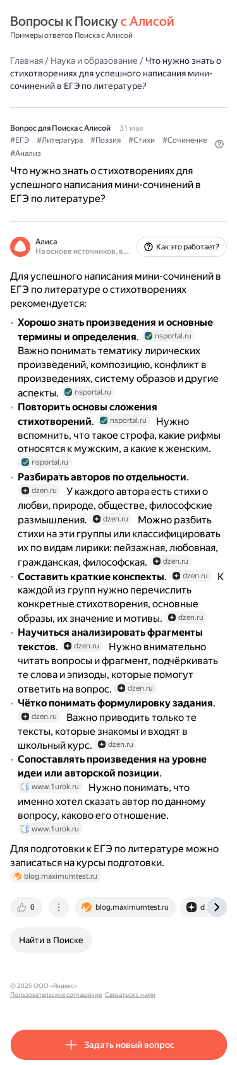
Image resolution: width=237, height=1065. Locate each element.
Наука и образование (94, 61)
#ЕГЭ (19, 140)
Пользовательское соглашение (56, 994)
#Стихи (141, 140)
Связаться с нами (130, 994)
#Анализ (25, 153)
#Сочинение (184, 140)
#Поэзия (105, 140)
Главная (26, 61)
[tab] (27, 907)
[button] (219, 144)
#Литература (60, 140)
